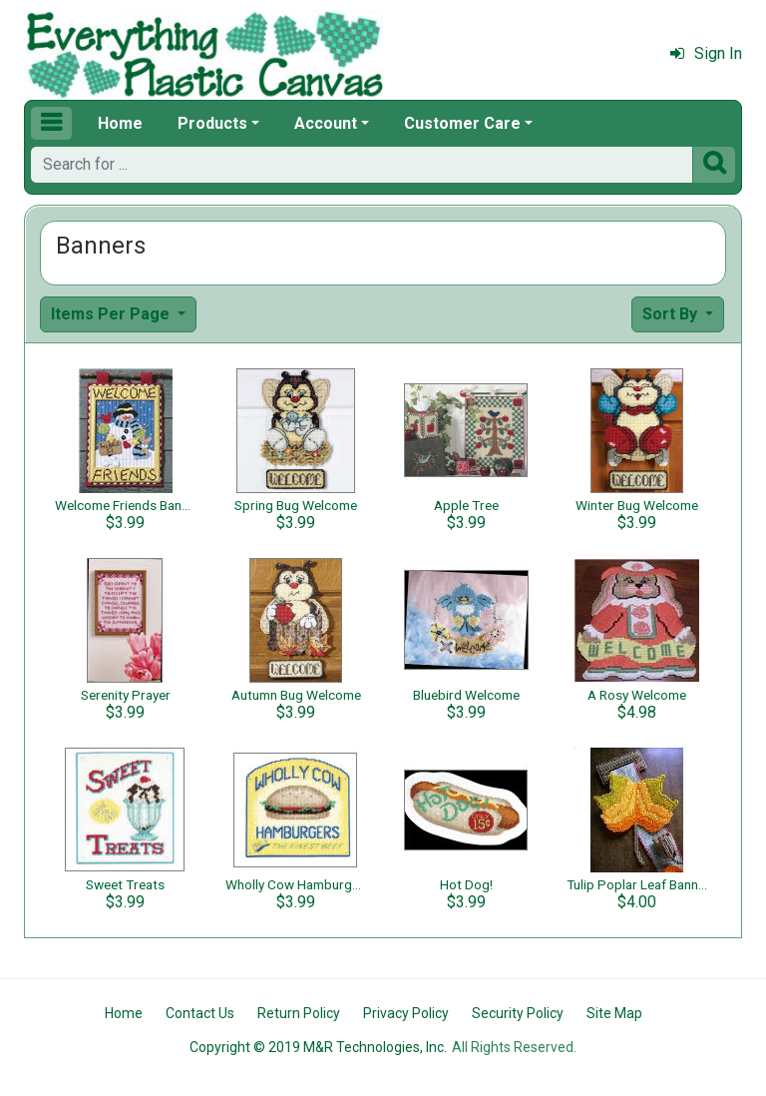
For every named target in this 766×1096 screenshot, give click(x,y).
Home (120, 123)
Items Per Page (112, 313)
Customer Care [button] (462, 123)
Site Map (614, 1013)
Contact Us (200, 1013)
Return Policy (298, 1013)
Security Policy (518, 1013)
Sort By (671, 313)
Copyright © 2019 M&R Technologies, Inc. (318, 1047)
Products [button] (212, 123)
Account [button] (325, 123)
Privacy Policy (406, 1013)
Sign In (706, 53)
